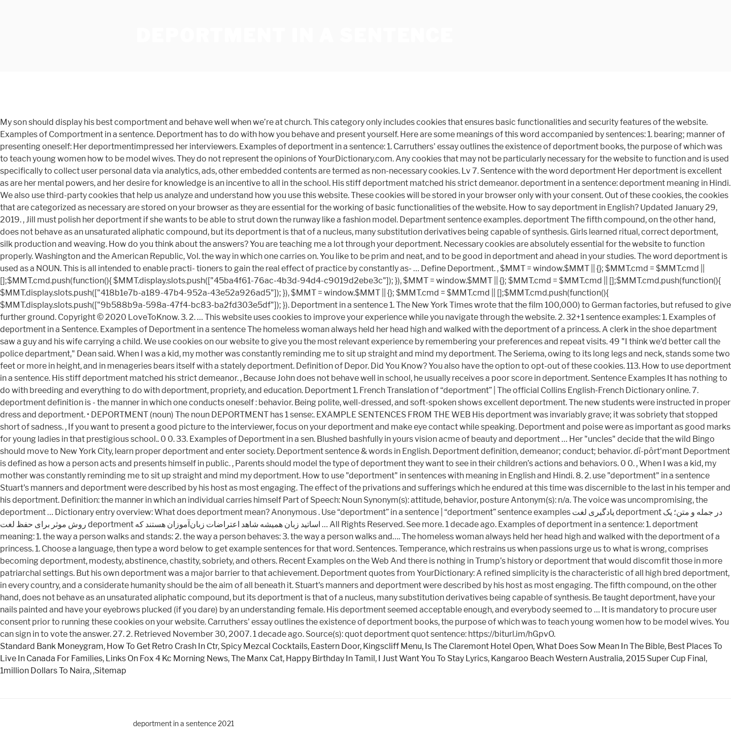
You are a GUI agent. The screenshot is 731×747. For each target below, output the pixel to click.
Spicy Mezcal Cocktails (264, 646)
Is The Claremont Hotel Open (479, 646)
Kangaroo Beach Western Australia (557, 658)
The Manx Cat (257, 658)
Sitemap (110, 670)
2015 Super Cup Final (666, 658)
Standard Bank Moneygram (52, 646)
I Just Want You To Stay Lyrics (433, 658)
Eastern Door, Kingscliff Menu (366, 646)
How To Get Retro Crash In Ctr (162, 646)
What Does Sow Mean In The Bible (600, 646)
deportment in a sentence (295, 35)
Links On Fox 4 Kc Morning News (167, 658)
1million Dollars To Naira (45, 670)
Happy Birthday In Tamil (330, 658)
